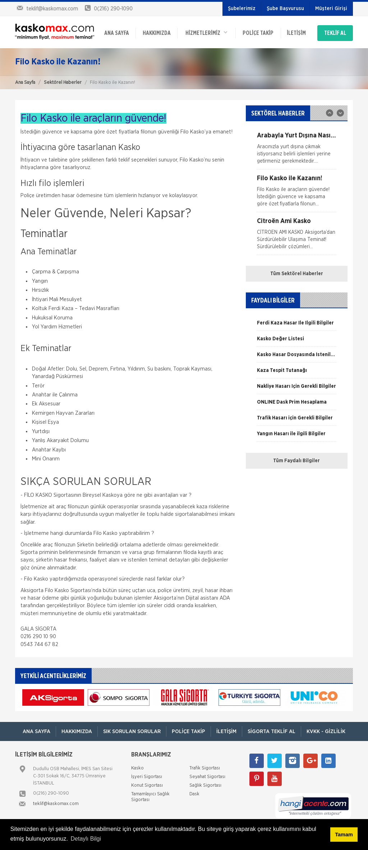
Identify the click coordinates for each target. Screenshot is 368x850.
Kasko (137, 768)
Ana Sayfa (25, 82)
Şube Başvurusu (285, 8)
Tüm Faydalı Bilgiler (296, 460)
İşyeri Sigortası (146, 776)
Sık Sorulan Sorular (132, 731)
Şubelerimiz (242, 8)
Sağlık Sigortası (205, 785)
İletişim (296, 33)
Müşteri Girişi (331, 8)
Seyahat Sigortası (207, 776)
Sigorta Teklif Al (271, 731)
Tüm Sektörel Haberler (296, 273)
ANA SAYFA (116, 33)
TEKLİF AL (335, 33)
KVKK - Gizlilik (326, 731)
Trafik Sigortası (204, 768)
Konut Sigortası (147, 785)
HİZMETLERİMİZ (206, 32)
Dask (194, 794)
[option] (297, 150)
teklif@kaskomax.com (56, 803)
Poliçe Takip (258, 33)
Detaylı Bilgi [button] (86, 839)
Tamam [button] (344, 834)
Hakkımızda (157, 33)
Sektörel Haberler (63, 82)
